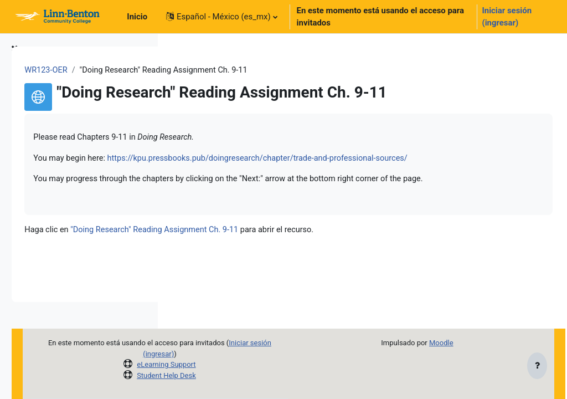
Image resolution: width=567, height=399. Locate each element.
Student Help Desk (271, 375)
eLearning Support (270, 364)
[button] (221, 16)
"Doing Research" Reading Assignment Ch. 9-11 (312, 270)
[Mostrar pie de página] (537, 367)
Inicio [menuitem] (137, 17)
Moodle (467, 343)
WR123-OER (201, 70)
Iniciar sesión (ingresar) (507, 17)
